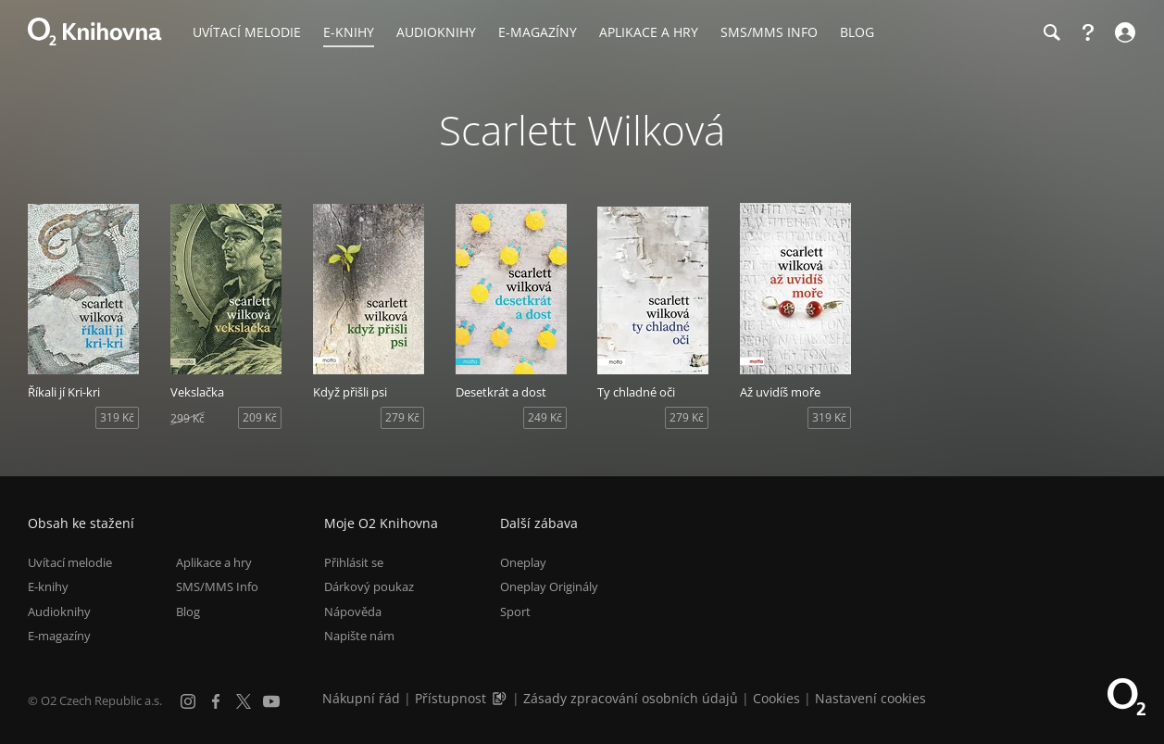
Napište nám (359, 635)
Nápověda (353, 611)
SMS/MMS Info (217, 586)
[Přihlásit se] (1123, 32)
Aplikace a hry (214, 562)
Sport (515, 611)
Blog (188, 611)
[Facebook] (216, 701)
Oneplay (523, 562)
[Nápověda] (1088, 32)
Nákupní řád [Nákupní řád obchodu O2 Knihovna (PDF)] (361, 698)
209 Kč (260, 417)
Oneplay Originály (549, 586)
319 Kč (117, 417)
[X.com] (243, 701)
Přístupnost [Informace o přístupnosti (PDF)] (450, 698)
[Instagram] (188, 701)
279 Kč (402, 417)
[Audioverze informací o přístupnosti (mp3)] (501, 698)
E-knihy (48, 586)
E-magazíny (59, 635)
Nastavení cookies (870, 698)
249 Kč (545, 417)
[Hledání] (1051, 32)
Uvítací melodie (70, 562)
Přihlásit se (353, 562)
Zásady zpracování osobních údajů (630, 698)
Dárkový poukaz (369, 586)
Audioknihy (59, 611)
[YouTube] (271, 701)
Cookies (776, 698)
